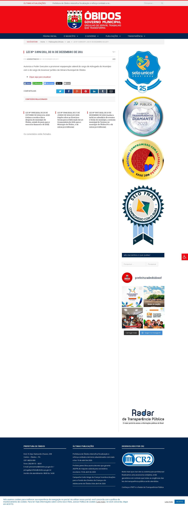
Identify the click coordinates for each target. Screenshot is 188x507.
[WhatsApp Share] (38, 83)
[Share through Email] (67, 83)
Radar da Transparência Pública (151, 487)
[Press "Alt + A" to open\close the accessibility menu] (185, 257)
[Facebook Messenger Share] (49, 83)
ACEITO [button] (179, 501)
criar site (137, 471)
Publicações (112, 36)
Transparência (135, 36)
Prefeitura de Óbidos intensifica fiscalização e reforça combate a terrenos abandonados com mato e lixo (82, 3)
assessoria (139, 475)
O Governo (90, 36)
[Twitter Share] (59, 83)
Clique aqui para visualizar (40, 77)
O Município (69, 36)
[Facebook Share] (27, 83)
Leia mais (101, 501)
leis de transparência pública (133, 481)
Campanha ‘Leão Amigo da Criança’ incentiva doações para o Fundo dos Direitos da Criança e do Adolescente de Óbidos (94, 480)
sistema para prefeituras (154, 471)
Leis (114, 59)
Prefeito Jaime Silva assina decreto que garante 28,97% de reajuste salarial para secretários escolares (91, 468)
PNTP (133, 487)
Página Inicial (50, 36)
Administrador (33, 59)
